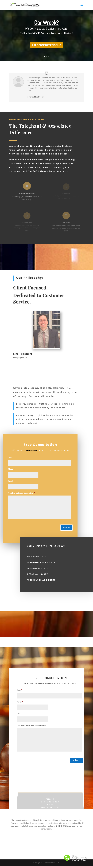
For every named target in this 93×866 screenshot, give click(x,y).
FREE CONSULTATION (45, 47)
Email (19, 718)
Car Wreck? (46, 25)
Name (19, 694)
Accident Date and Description (32, 730)
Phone (20, 706)
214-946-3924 (22, 450)
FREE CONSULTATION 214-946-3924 (80, 858)
